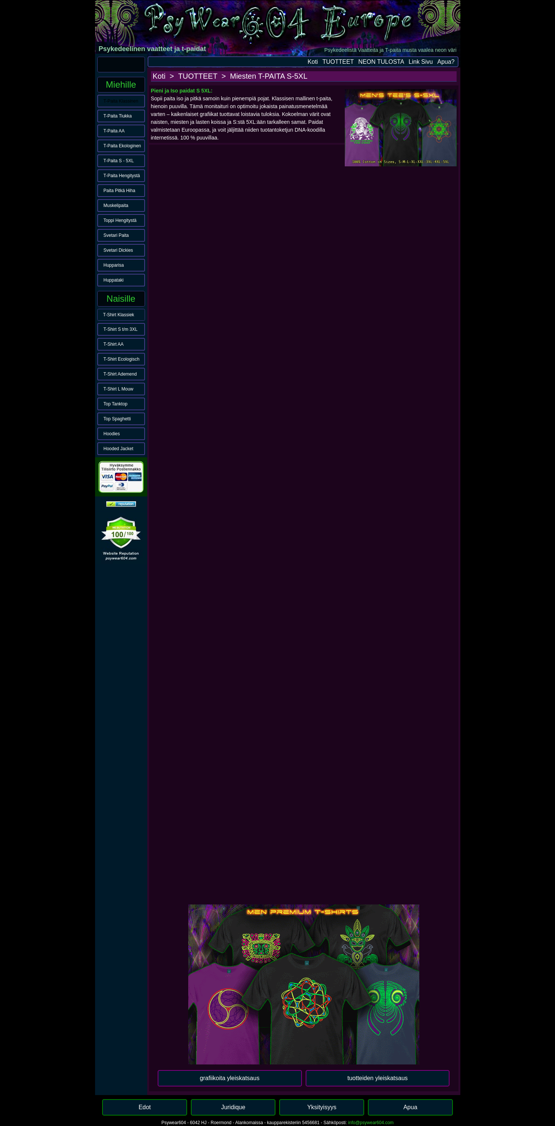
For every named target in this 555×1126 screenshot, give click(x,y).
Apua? (445, 62)
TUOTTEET (338, 62)
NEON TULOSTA (381, 62)
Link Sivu (421, 62)
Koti (313, 62)
